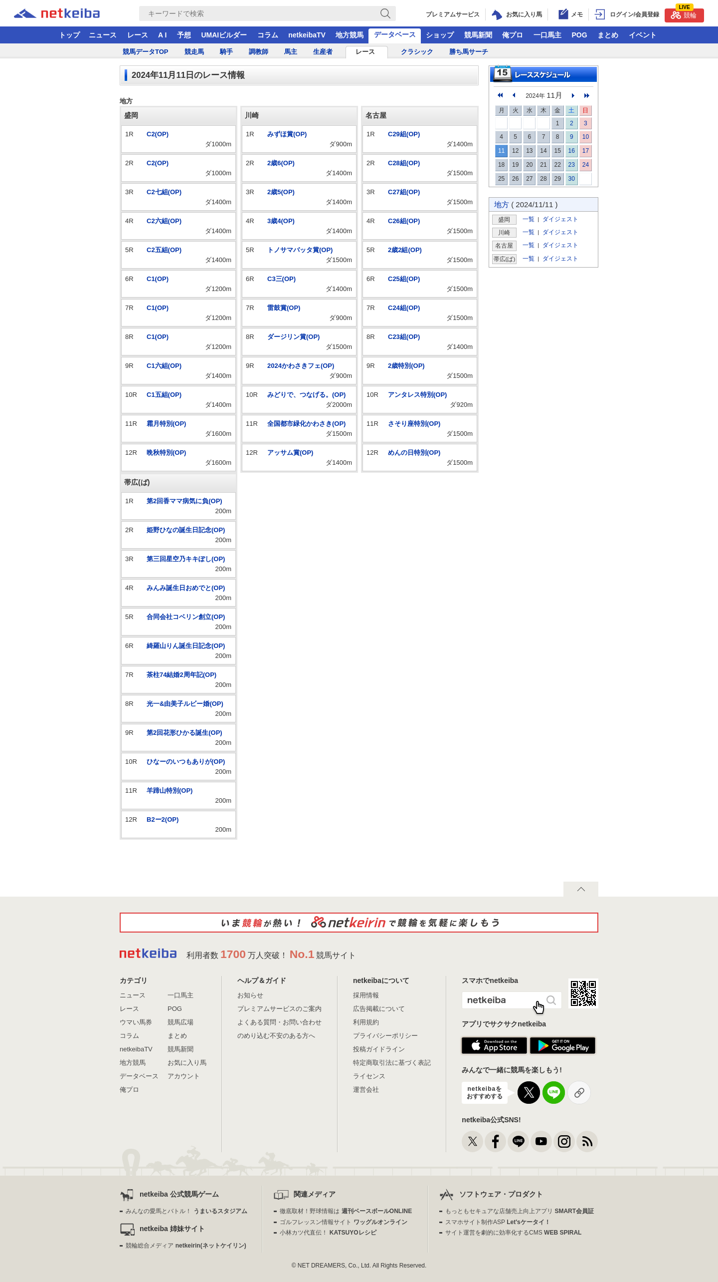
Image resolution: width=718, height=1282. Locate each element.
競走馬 (194, 51)
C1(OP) (158, 279)
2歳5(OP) (281, 192)
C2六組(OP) (164, 221)
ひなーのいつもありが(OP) (186, 761)
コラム (267, 35)
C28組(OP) (404, 163)
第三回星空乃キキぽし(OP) (186, 559)
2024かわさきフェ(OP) (300, 365)
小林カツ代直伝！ (328, 1232)
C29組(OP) (404, 134)
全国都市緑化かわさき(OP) (306, 423)
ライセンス (369, 1076)
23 (571, 164)
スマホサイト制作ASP (497, 1222)
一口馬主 (547, 35)
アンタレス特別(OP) (417, 394)
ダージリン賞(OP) (293, 336)
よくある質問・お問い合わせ (279, 1022)
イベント (643, 35)
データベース (395, 34)
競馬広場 (180, 1022)
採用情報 (366, 995)
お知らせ (250, 995)
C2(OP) (158, 134)
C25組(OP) (404, 279)
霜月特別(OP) (166, 423)
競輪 (684, 13)
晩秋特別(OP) (166, 452)
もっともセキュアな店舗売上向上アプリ (519, 1211)
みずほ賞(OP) (287, 134)
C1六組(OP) (164, 365)
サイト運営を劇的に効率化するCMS (513, 1232)
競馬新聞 (478, 35)
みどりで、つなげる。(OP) (306, 394)
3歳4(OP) (281, 221)
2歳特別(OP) (406, 365)
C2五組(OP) (164, 250)
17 (585, 150)
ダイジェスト (560, 219)
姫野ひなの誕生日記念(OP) (186, 530)
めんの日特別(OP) (414, 452)
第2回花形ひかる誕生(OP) (184, 732)
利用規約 (366, 1022)
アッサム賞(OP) (290, 452)
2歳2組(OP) (405, 250)
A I (162, 35)
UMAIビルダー (224, 35)
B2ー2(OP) (163, 819)
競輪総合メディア (186, 1245)
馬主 (290, 51)
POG (579, 35)
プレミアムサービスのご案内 (279, 1008)
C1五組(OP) (164, 394)
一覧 (529, 219)
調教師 (258, 51)
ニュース (103, 35)
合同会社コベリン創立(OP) (186, 617)
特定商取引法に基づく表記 (392, 1062)
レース (137, 35)
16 (571, 150)
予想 (184, 35)
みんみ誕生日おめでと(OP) (186, 588)
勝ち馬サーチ (468, 51)
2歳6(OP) (281, 163)
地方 (501, 204)
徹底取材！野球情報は (346, 1211)
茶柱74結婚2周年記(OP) (181, 674)
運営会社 (366, 1089)
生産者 (323, 51)
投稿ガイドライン (379, 1049)
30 (571, 178)
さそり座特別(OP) (414, 423)
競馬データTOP (146, 51)
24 (585, 164)
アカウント (184, 1076)
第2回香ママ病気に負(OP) (184, 501)
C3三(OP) (281, 279)
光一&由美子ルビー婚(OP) (185, 703)
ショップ (440, 35)
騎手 (226, 51)
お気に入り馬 (187, 1062)
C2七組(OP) (164, 192)
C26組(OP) (404, 221)
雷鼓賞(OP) (283, 308)
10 (585, 136)
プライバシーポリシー (385, 1035)
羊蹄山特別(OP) (169, 790)
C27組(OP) (404, 192)
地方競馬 (349, 35)
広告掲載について (379, 1008)
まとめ (607, 35)
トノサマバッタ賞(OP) (300, 250)
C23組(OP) (404, 336)
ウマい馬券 (136, 1022)
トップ (69, 35)
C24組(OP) (404, 308)
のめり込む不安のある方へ (276, 1035)
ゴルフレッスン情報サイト (343, 1222)
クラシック (417, 51)
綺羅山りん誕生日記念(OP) (186, 645)
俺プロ (512, 35)
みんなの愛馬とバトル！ (186, 1211)
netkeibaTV (307, 35)
